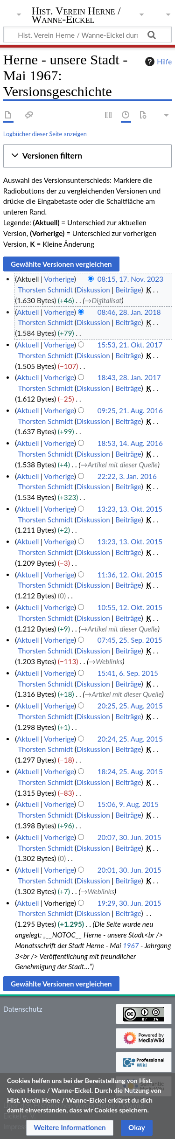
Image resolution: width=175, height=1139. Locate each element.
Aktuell (28, 312)
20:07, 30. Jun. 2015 (129, 837)
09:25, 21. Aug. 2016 (130, 410)
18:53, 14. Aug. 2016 (130, 443)
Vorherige (59, 279)
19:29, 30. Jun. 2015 (129, 903)
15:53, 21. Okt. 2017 (130, 344)
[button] (87, 156)
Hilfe (157, 61)
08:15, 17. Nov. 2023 (130, 279)
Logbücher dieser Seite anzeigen (45, 134)
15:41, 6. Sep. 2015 (128, 673)
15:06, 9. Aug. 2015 (128, 804)
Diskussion (93, 289)
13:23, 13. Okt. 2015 (130, 509)
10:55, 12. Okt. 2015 (130, 607)
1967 (131, 945)
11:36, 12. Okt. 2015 (130, 574)
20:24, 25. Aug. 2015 (130, 739)
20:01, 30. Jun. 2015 (129, 870)
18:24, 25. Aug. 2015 (130, 771)
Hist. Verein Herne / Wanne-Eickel (76, 16)
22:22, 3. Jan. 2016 (127, 476)
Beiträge (128, 289)
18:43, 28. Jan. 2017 (129, 377)
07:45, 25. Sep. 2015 (130, 640)
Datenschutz (22, 1009)
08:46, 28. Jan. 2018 (129, 312)
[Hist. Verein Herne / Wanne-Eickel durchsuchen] (87, 34)
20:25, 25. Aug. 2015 (130, 705)
